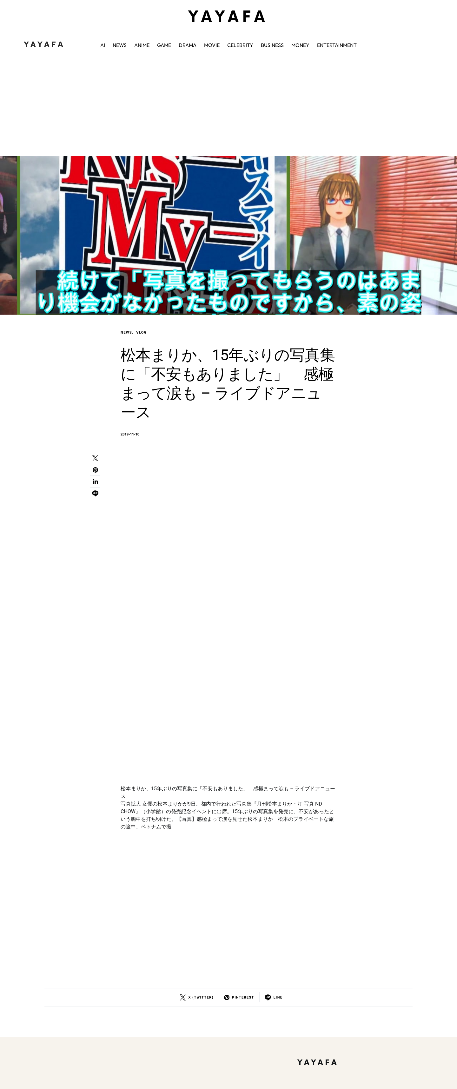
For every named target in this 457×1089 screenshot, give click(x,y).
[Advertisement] (228, 108)
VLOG (141, 332)
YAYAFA (228, 18)
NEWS (126, 332)
